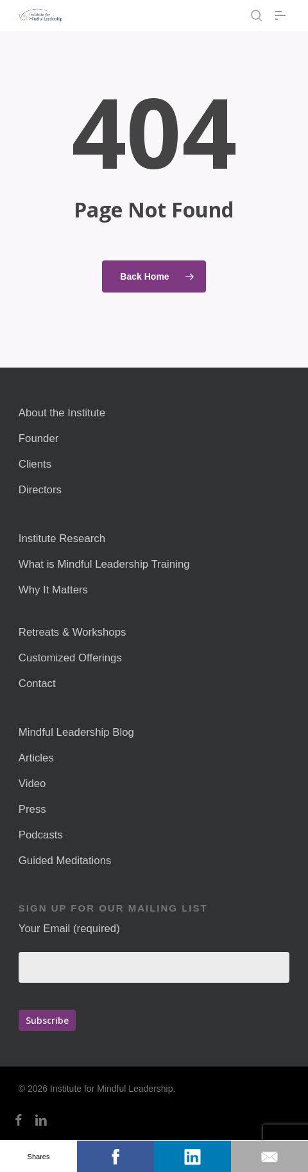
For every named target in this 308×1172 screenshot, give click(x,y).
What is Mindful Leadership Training (104, 564)
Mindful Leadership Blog (76, 732)
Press (32, 809)
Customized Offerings (70, 658)
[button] (282, 15)
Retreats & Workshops (72, 632)
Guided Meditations (65, 860)
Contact (37, 683)
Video (32, 783)
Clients (35, 464)
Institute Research (62, 538)
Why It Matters (53, 590)
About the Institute (62, 413)
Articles (36, 758)
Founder (39, 438)
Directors (40, 490)
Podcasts (41, 835)
